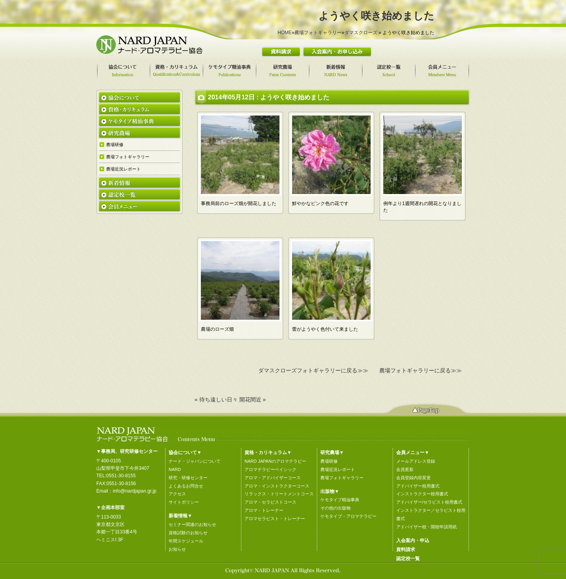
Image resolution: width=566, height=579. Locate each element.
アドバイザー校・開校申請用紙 (426, 526)
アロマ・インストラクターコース (276, 486)
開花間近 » (252, 399)
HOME (284, 32)
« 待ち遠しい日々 (216, 399)
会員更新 (404, 469)
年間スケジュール (186, 541)
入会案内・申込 (412, 540)
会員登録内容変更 (413, 477)
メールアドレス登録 (415, 461)
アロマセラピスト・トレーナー (274, 518)
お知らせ (177, 549)
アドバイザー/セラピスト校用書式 (429, 502)
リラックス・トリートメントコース (279, 493)
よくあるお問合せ (186, 486)
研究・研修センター (188, 477)
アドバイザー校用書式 (417, 486)
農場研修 (329, 461)
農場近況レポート (337, 469)
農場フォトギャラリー (318, 32)
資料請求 (405, 549)
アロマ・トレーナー (263, 510)
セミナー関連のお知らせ (192, 524)
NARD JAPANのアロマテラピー (275, 461)
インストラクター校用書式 (422, 493)
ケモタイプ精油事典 (339, 499)
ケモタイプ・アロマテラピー (348, 516)
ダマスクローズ (360, 32)
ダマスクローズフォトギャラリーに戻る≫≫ (313, 370)
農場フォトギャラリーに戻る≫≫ (420, 370)
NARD (175, 469)
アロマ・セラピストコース (270, 502)
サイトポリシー (184, 502)
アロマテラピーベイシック (270, 469)
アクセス (177, 493)
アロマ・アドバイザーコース (272, 477)
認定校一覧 (408, 558)
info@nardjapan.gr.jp (134, 491)
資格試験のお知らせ (188, 532)
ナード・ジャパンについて (195, 461)
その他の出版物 (335, 508)
